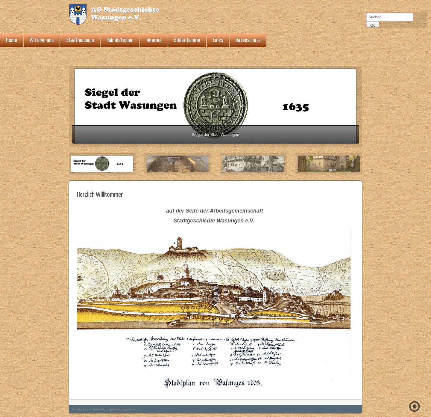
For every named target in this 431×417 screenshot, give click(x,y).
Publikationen (120, 40)
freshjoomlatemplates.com (121, 409)
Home (11, 40)
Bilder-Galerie (187, 40)
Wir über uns (42, 40)
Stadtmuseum (80, 40)
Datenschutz (248, 40)
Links (218, 40)
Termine (154, 40)
